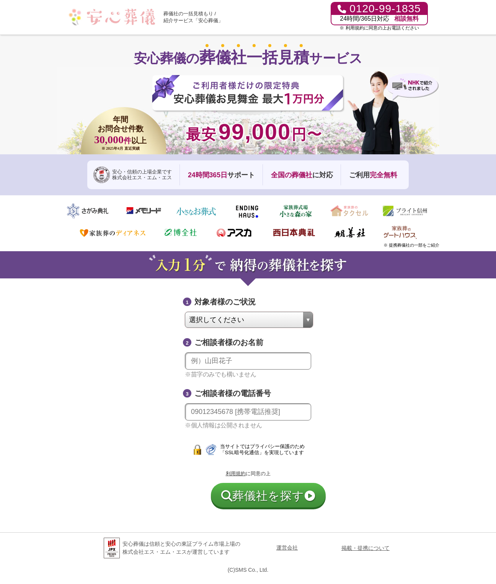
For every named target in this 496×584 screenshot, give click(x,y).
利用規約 (355, 28)
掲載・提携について (365, 548)
